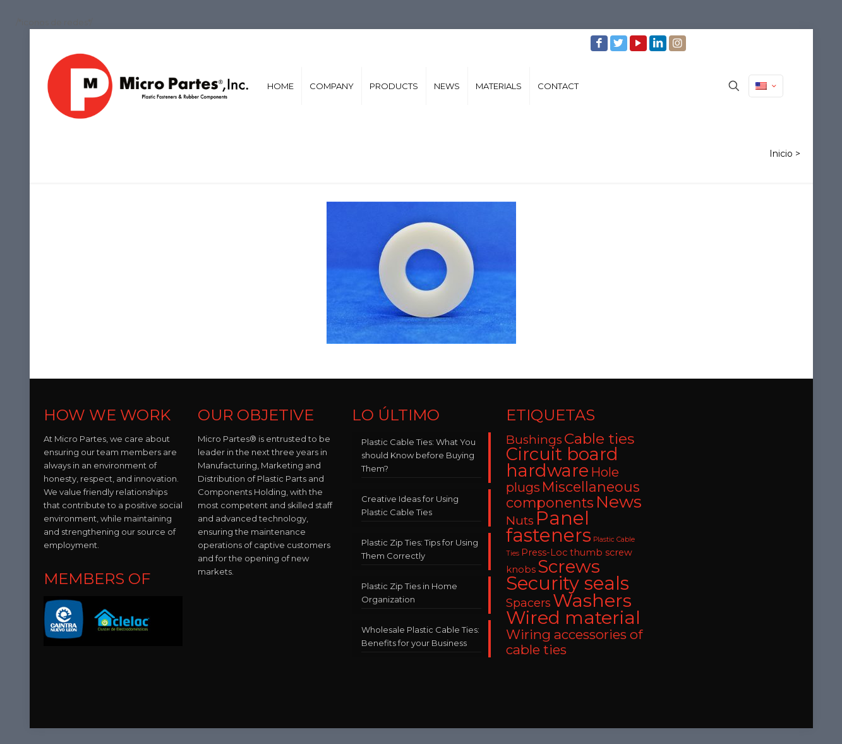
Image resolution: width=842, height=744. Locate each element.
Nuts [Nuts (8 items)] (520, 520)
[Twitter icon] (620, 43)
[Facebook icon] (600, 43)
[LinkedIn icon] (659, 43)
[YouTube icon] (639, 43)
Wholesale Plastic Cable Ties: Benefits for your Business (420, 636)
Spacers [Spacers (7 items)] (528, 602)
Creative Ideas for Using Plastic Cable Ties (410, 505)
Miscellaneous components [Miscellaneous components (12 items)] (573, 495)
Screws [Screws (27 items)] (569, 566)
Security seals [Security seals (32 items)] (567, 583)
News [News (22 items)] (619, 502)
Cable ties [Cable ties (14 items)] (599, 439)
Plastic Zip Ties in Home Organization (409, 592)
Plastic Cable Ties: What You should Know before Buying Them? (418, 455)
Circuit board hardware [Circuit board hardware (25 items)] (562, 462)
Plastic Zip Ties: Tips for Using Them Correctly (419, 549)
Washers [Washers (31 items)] (592, 600)
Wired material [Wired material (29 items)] (573, 617)
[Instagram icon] (679, 43)
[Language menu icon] (766, 86)
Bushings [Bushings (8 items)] (534, 439)
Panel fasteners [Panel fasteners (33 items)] (548, 526)
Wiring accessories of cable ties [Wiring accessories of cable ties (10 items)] (574, 641)
